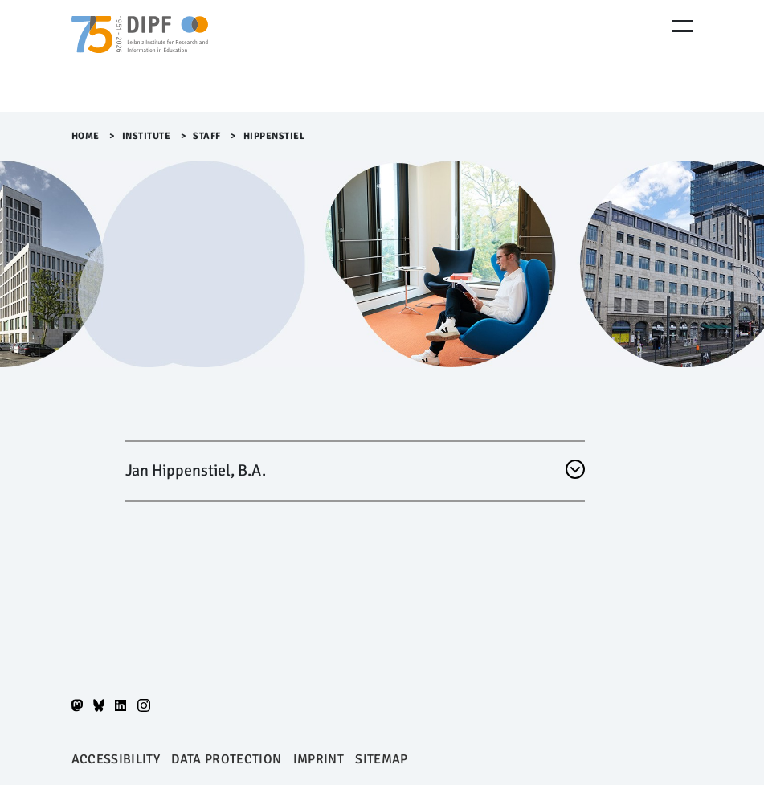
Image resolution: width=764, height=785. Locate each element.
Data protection (226, 759)
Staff (207, 136)
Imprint (318, 759)
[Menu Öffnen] (682, 26)
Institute (146, 136)
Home (85, 136)
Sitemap (381, 759)
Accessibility (115, 759)
